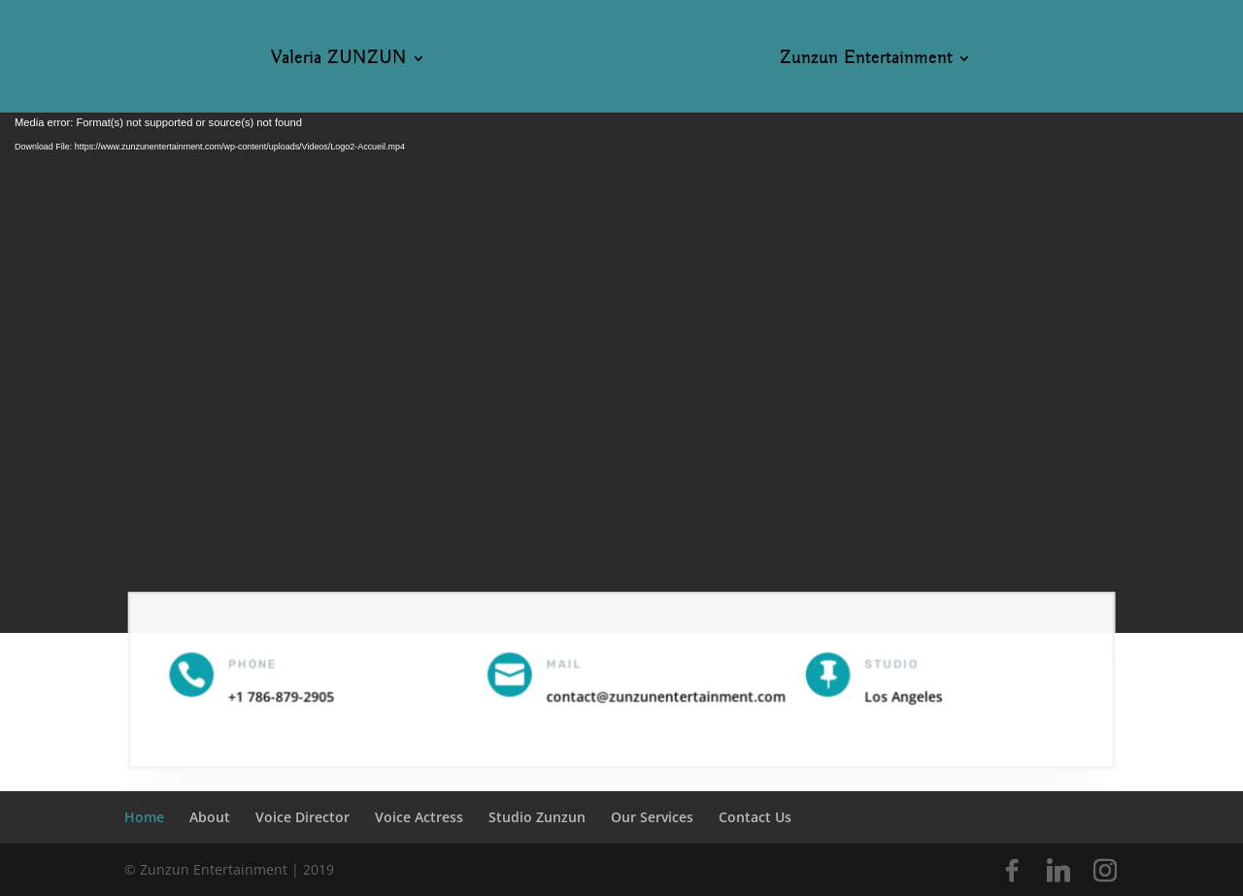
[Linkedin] (1058, 870)
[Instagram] (1105, 870)
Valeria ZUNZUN (339, 60)
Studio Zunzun (537, 817)
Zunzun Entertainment (866, 60)
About (209, 817)
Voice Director (302, 817)
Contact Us (755, 817)
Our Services (652, 817)
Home (144, 817)
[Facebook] (1011, 870)
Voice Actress (419, 817)
